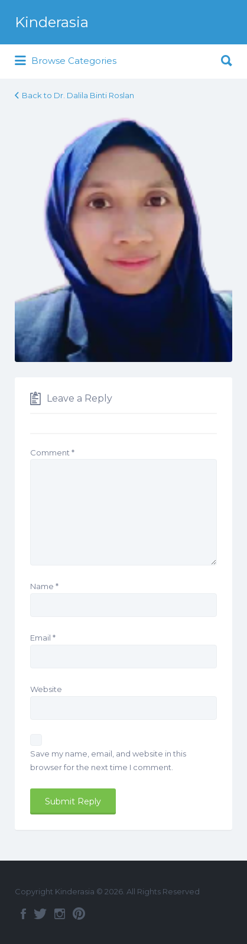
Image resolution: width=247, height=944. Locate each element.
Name (44, 586)
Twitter (40, 914)
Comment (52, 452)
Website (46, 689)
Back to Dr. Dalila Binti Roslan (78, 95)
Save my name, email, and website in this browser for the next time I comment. (108, 760)
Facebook (23, 914)
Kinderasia (52, 22)
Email (43, 637)
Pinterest (79, 914)
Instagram (59, 914)
